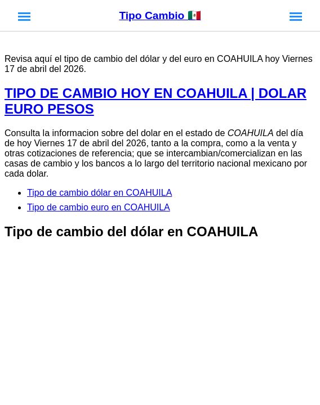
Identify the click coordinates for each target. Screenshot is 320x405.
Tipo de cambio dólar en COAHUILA (99, 192)
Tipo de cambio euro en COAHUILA (98, 207)
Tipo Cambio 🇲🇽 (160, 15)
